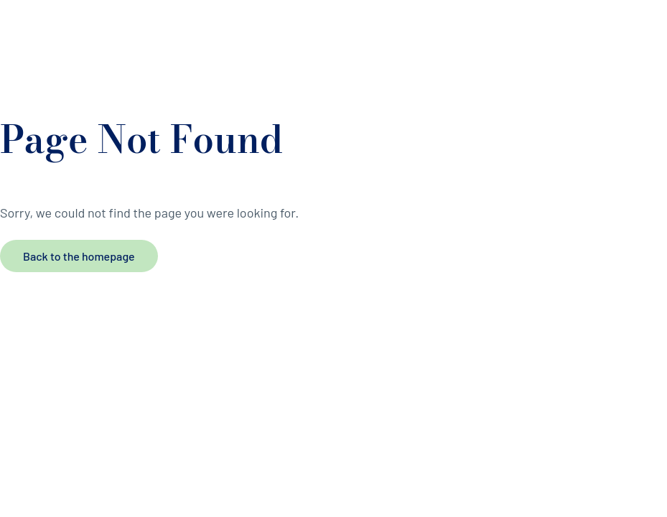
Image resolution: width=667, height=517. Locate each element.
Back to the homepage (79, 256)
